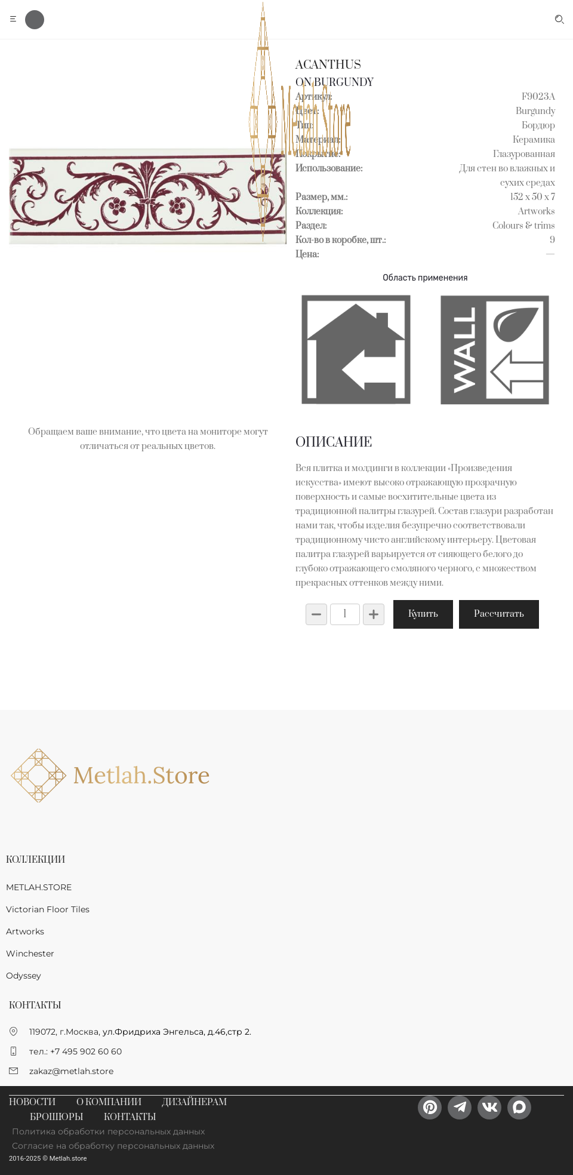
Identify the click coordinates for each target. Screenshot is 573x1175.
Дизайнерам (194, 1102)
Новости (32, 1102)
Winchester (30, 953)
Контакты (130, 1117)
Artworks (25, 931)
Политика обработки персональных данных (108, 1131)
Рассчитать (499, 614)
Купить (423, 614)
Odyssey (23, 975)
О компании (108, 1102)
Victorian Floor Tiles (48, 909)
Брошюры (56, 1117)
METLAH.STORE (39, 887)
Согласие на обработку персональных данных (113, 1145)
